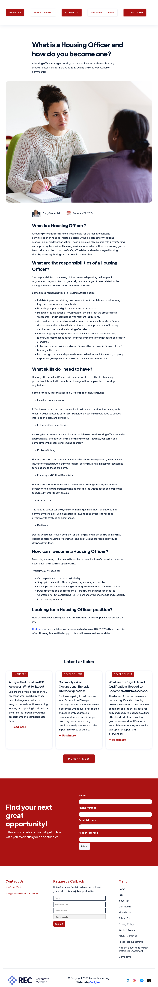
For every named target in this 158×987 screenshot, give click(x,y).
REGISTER (15, 12)
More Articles (79, 758)
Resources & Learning (131, 941)
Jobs (121, 894)
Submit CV (124, 918)
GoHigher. (95, 982)
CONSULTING (135, 12)
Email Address (87, 820)
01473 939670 (13, 886)
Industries (124, 900)
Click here (37, 628)
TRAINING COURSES (102, 12)
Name (82, 795)
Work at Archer (127, 929)
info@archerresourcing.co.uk (21, 893)
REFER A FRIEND (43, 12)
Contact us (125, 906)
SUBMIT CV (71, 12)
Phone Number (87, 807)
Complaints (125, 956)
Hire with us (125, 912)
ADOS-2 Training (128, 935)
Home (122, 888)
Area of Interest (88, 832)
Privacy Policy (126, 924)
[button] (153, 12)
